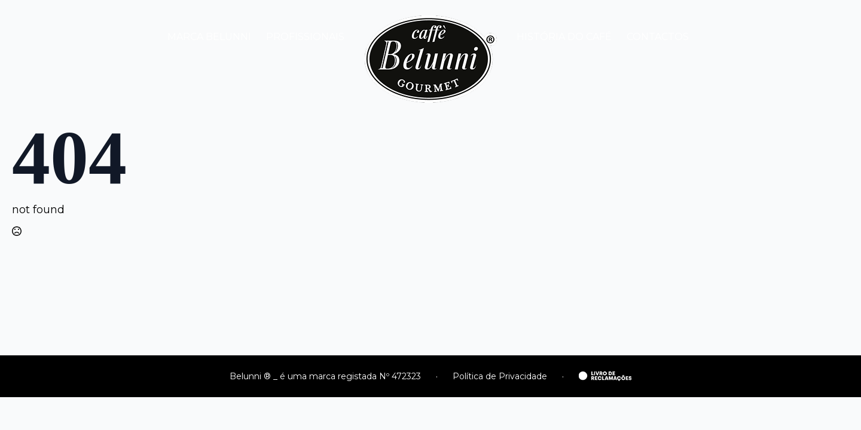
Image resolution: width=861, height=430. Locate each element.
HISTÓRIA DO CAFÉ (564, 36)
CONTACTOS (658, 36)
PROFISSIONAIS (305, 36)
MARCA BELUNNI (209, 36)
